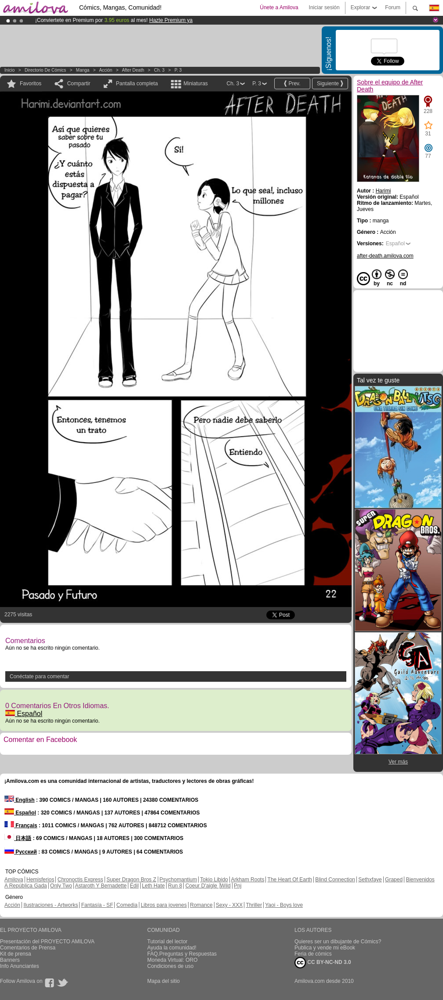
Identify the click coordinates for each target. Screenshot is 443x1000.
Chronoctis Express (80, 879)
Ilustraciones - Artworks (50, 905)
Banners (10, 960)
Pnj (237, 886)
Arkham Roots (247, 879)
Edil (134, 886)
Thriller (254, 905)
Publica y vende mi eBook (324, 948)
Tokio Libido (214, 879)
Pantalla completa (137, 83)
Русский (20, 852)
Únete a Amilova (279, 7)
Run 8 (175, 886)
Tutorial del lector (167, 941)
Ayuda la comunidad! (171, 948)
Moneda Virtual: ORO (172, 960)
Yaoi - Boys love (284, 905)
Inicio (9, 70)
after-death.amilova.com (385, 256)
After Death (133, 70)
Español (23, 713)
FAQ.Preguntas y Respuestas (182, 954)
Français (20, 825)
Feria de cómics (313, 954)
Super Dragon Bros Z (131, 879)
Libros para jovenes (164, 905)
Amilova (13, 879)
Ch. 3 (159, 70)
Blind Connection (335, 879)
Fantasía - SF (97, 905)
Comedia (127, 905)
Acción (105, 70)
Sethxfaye (369, 879)
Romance (201, 905)
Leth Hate (153, 886)
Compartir (79, 83)
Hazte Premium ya (170, 20)
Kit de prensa (15, 954)
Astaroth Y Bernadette (101, 886)
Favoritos (30, 83)
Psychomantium (178, 879)
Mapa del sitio (163, 981)
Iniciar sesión (324, 7)
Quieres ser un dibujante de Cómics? (337, 941)
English (19, 800)
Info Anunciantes (19, 966)
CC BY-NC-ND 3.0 (322, 962)
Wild (225, 886)
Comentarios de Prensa (27, 948)
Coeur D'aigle (202, 886)
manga (83, 70)
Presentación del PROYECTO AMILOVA (47, 941)
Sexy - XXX (229, 905)
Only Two (61, 886)
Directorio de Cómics (45, 70)
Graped (394, 879)
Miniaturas (195, 83)
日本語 (17, 838)
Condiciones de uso (170, 966)
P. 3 (178, 70)
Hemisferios (40, 879)
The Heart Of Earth (290, 879)
